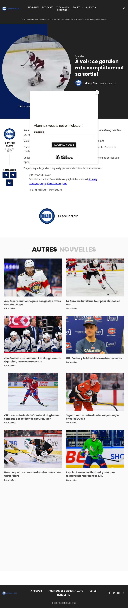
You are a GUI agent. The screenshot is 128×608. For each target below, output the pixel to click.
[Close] (97, 92)
